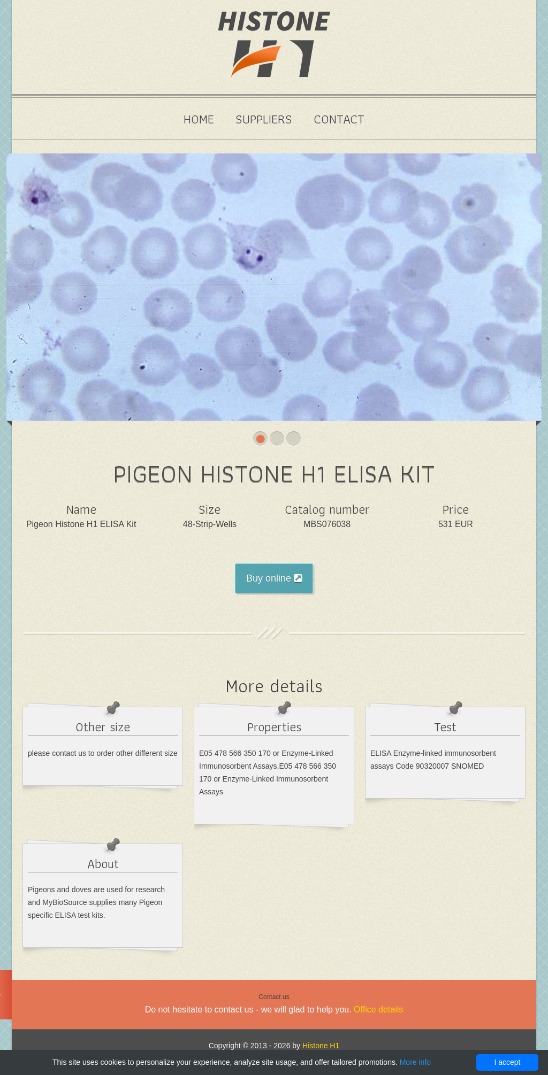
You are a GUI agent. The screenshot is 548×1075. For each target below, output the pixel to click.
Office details (378, 1009)
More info (415, 1062)
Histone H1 (320, 1045)
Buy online (274, 578)
